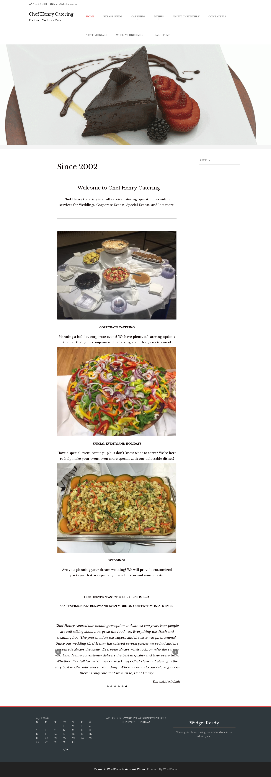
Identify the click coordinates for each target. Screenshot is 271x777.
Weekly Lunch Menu (131, 35)
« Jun (65, 749)
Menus (159, 16)
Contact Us (217, 16)
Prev (58, 652)
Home (90, 16)
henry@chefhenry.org (65, 4)
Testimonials (96, 35)
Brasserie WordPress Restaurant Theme (120, 769)
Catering (138, 16)
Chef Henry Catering (51, 14)
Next (175, 652)
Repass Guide (113, 16)
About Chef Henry (186, 16)
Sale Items (162, 35)
